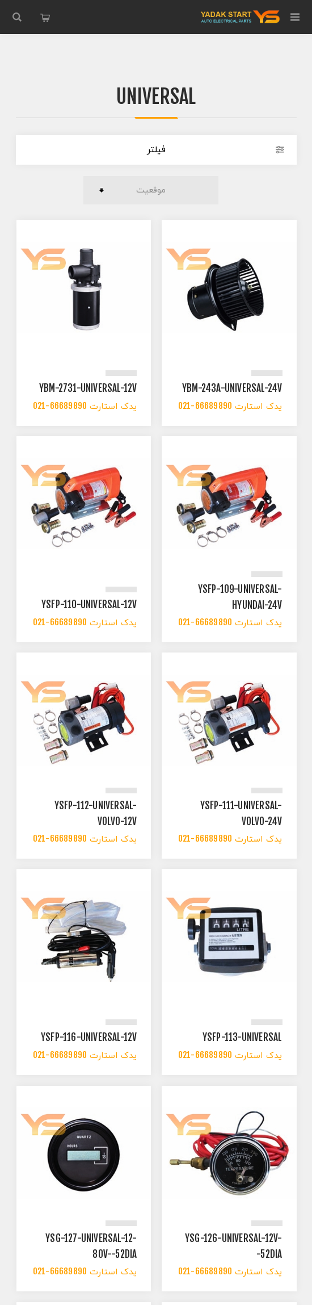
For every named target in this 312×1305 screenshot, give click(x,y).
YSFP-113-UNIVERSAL (243, 1038)
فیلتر (156, 150)
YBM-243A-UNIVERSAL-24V (232, 389)
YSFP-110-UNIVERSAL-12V (89, 606)
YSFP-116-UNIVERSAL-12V (89, 1038)
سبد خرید (45, 17)
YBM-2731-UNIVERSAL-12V (88, 389)
